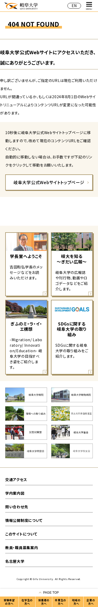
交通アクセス (16, 479)
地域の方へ (76, 601)
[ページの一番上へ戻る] (49, 593)
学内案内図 (15, 493)
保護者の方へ (43, 601)
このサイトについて (21, 534)
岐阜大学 (21, 6)
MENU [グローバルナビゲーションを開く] (89, 6)
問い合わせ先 (16, 506)
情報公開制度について (24, 520)
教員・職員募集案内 (21, 547)
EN (74, 5)
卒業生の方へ (60, 601)
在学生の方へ (27, 601)
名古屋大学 (15, 561)
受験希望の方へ (9, 601)
